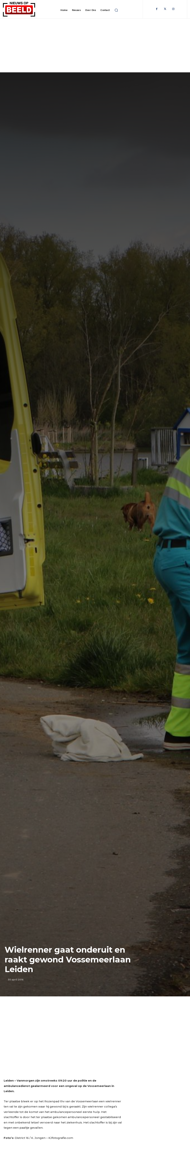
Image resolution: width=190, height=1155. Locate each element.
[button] (116, 10)
